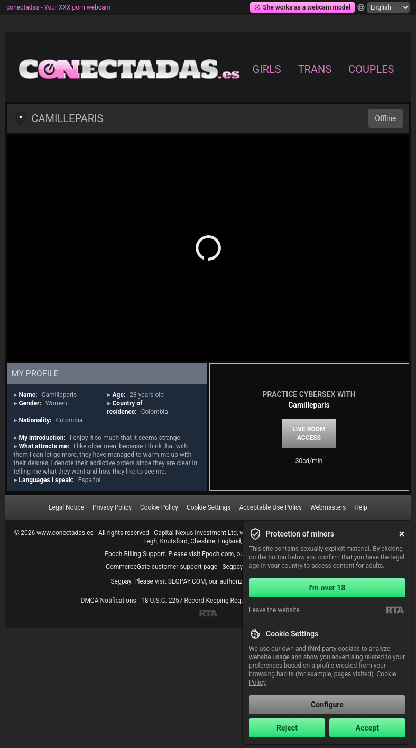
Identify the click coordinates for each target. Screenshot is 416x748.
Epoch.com (218, 554)
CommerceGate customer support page (161, 566)
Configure (327, 704)
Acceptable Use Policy (270, 507)
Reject (287, 728)
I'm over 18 (327, 588)
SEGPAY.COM (187, 581)
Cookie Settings (209, 507)
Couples (371, 69)
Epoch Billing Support (135, 554)
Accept (367, 728)
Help (360, 507)
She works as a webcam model (302, 7)
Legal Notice (66, 507)
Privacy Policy (112, 507)
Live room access (308, 433)
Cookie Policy (159, 507)
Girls (267, 69)
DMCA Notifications (108, 600)
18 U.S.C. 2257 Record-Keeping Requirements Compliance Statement (238, 600)
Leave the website (274, 610)
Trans (314, 69)
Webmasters (328, 507)
